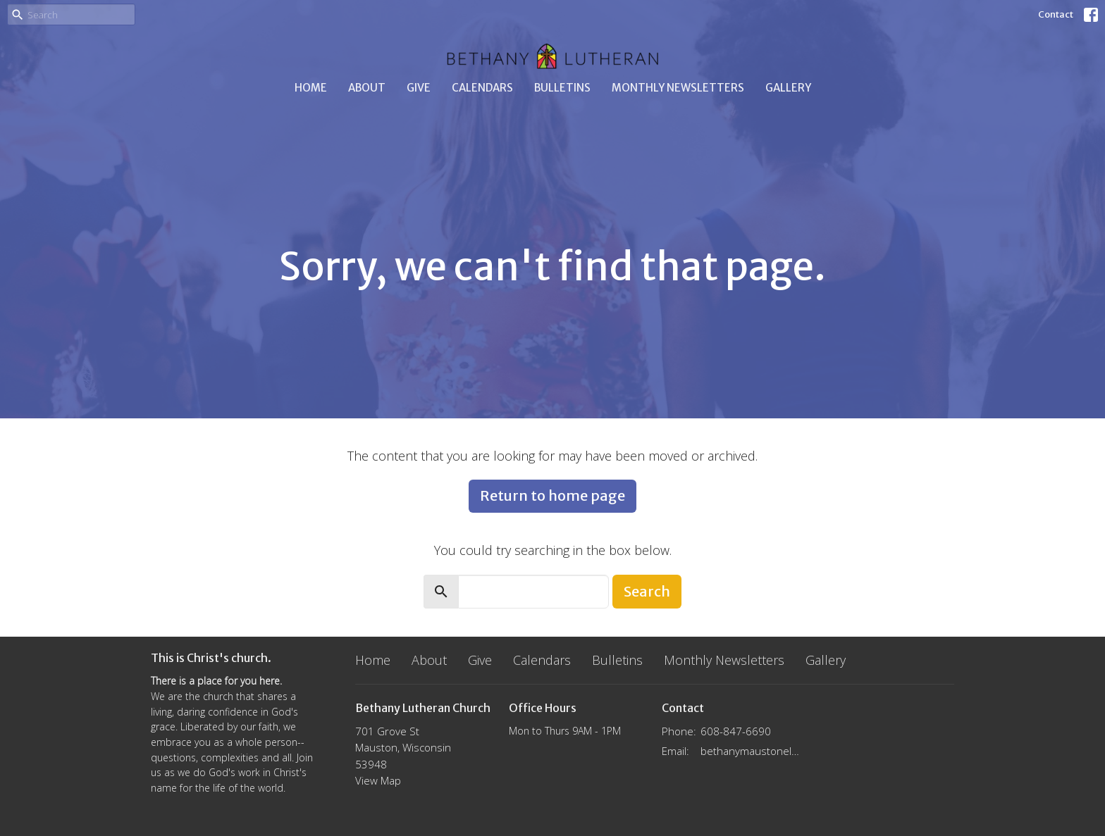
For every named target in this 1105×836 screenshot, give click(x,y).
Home (311, 87)
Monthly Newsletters (678, 87)
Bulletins (562, 87)
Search (647, 591)
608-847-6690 (735, 731)
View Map (378, 780)
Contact (1055, 14)
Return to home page (552, 495)
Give (419, 87)
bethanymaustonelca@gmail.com (750, 751)
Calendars (482, 87)
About (366, 87)
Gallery (788, 87)
